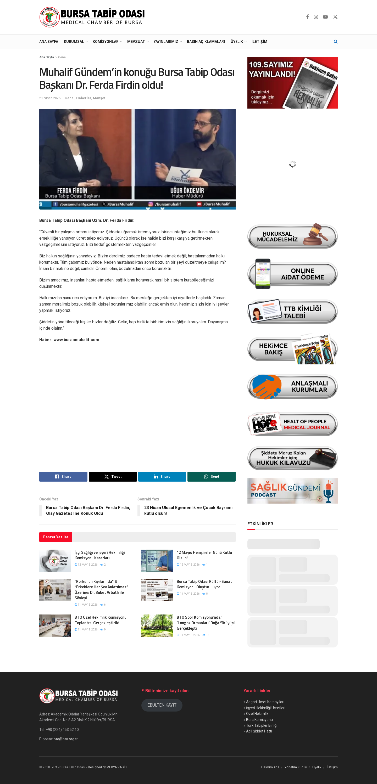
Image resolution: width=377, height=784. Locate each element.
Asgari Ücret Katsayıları (265, 702)
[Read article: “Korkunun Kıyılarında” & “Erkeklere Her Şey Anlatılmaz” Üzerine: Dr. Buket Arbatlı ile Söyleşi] (55, 590)
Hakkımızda (270, 767)
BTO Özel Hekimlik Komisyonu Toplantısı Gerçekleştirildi (100, 620)
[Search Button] (336, 42)
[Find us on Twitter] (335, 17)
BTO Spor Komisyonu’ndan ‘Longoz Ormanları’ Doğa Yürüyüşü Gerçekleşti (206, 622)
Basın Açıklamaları (206, 42)
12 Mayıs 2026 (86, 564)
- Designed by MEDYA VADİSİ (106, 767)
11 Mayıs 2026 (86, 604)
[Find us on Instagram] (316, 17)
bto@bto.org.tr (66, 739)
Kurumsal (74, 42)
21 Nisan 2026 (49, 98)
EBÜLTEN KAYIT (161, 705)
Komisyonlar (106, 42)
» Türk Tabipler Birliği (260, 725)
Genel (62, 57)
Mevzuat (136, 42)
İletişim (259, 42)
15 (205, 635)
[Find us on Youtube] (325, 17)
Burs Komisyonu (259, 720)
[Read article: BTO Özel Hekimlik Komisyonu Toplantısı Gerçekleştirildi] (55, 625)
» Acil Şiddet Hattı (257, 731)
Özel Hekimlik (257, 714)
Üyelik (237, 42)
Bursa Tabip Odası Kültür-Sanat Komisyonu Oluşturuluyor (204, 584)
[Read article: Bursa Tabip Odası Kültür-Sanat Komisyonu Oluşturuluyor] (157, 590)
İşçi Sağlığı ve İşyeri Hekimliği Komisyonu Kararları (100, 555)
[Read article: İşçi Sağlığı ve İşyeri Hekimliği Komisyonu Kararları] (55, 561)
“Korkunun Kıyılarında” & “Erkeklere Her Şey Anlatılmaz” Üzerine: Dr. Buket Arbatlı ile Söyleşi (101, 589)
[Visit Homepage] (93, 17)
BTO (54, 767)
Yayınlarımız (166, 42)
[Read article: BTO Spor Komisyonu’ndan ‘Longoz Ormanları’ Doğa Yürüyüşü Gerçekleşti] (157, 625)
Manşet (99, 98)
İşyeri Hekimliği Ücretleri (265, 708)
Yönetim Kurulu (296, 767)
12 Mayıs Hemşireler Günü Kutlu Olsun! (204, 555)
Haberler (83, 98)
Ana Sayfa (48, 42)
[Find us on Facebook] (307, 17)
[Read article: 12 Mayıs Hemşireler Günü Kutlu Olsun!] (157, 561)
